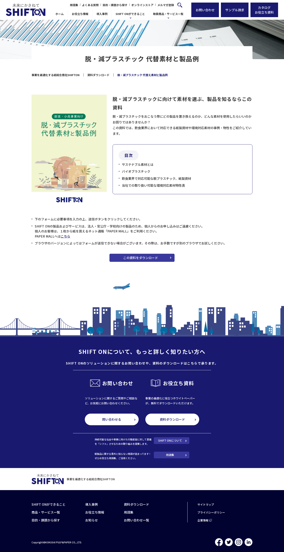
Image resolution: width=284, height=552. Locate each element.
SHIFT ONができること (130, 14)
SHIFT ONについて (170, 440)
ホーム (59, 14)
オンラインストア (142, 5)
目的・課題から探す (115, 5)
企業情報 (202, 520)
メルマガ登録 (165, 5)
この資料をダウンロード (140, 257)
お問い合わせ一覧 (136, 520)
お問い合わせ (205, 9)
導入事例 (101, 14)
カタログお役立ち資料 (264, 10)
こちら (65, 236)
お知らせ (91, 520)
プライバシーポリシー (211, 512)
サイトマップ (205, 504)
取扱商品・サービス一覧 (168, 14)
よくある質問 (90, 5)
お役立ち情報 (80, 14)
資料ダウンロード (172, 419)
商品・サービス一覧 (46, 512)
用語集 (74, 5)
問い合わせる (111, 419)
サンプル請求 (234, 9)
